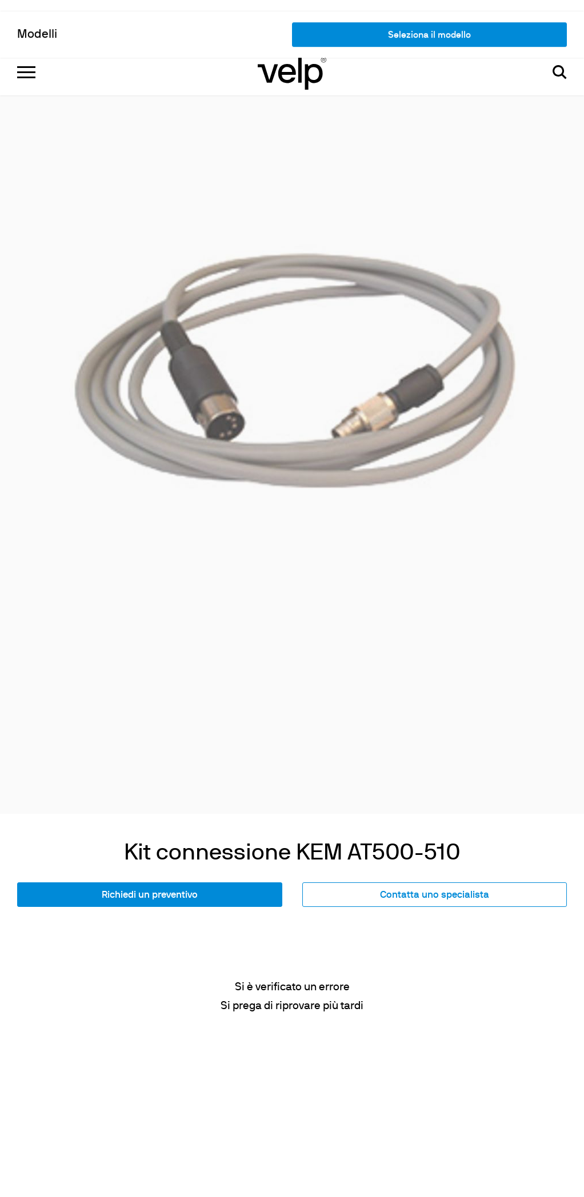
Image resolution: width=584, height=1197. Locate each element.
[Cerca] (560, 23)
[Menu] (26, 23)
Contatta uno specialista (434, 750)
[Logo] (292, 23)
